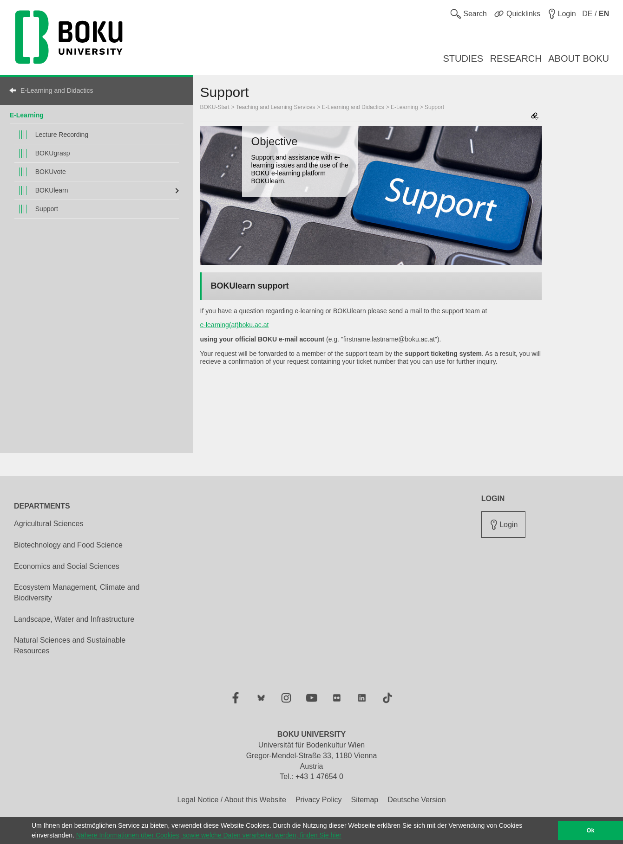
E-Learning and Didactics (56, 90)
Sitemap (364, 800)
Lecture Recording (61, 134)
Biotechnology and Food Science (68, 545)
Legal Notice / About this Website (231, 800)
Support (46, 209)
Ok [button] (591, 830)
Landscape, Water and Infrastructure (74, 619)
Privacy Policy (318, 800)
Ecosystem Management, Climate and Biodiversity (76, 592)
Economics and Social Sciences (66, 566)
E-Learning (27, 115)
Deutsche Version (416, 800)
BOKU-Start (215, 107)
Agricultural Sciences (48, 524)
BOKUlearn (51, 190)
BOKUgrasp (52, 153)
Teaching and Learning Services (275, 107)
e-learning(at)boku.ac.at (234, 325)
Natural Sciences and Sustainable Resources (69, 645)
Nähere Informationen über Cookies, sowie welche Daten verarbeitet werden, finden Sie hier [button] (208, 835)
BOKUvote (50, 171)
